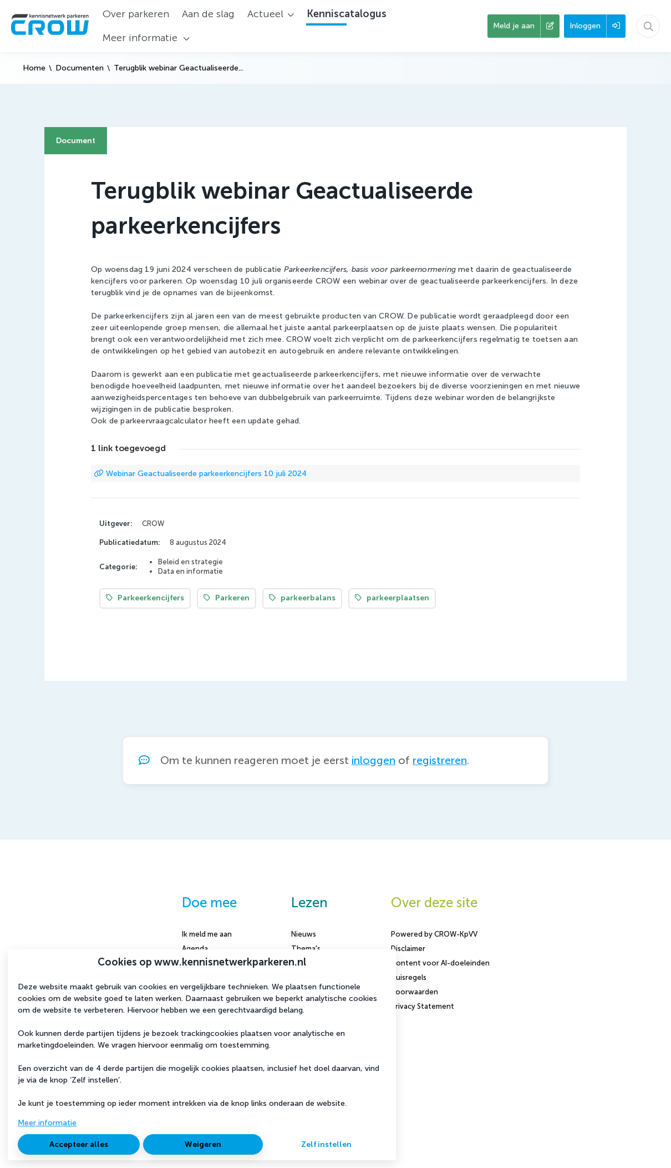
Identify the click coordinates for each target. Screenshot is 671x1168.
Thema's (306, 948)
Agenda (195, 948)
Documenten (79, 68)
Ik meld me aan (207, 934)
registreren (440, 760)
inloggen (373, 760)
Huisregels (408, 977)
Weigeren (203, 1144)
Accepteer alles (78, 1144)
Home (34, 68)
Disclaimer (408, 948)
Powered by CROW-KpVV (434, 934)
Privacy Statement (422, 1006)
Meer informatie (47, 1122)
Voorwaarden (414, 992)
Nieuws (303, 934)
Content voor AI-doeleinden (440, 963)
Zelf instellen (326, 1144)
